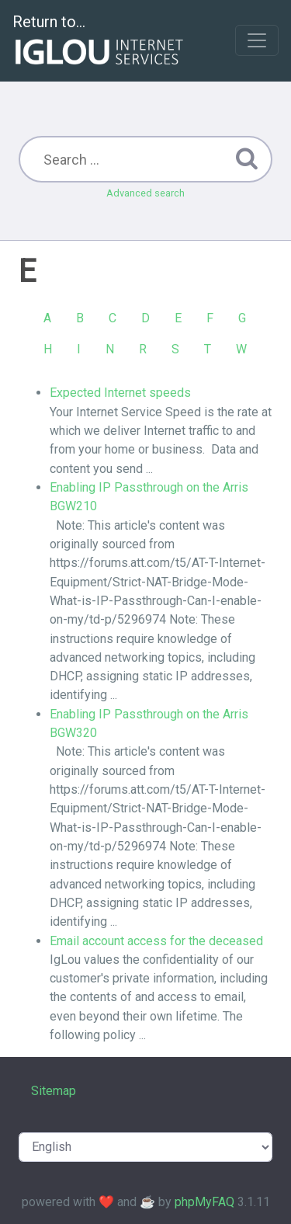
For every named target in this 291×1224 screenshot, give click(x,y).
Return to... (99, 41)
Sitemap (53, 1090)
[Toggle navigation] (257, 40)
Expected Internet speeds (120, 392)
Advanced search (145, 193)
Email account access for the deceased (156, 941)
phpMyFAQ (204, 1201)
